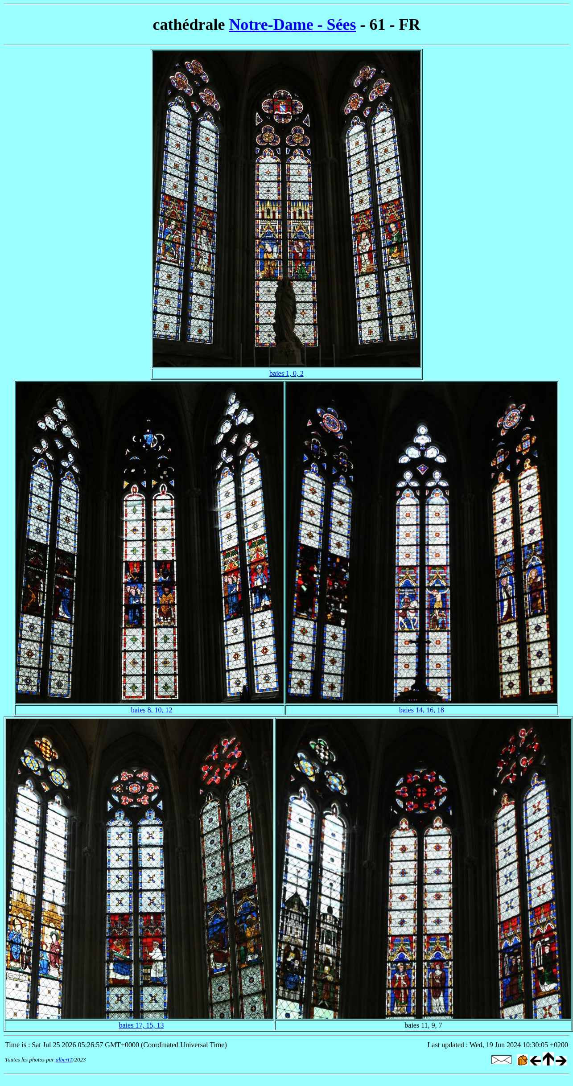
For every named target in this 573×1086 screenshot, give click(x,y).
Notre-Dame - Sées (292, 24)
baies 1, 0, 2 (286, 373)
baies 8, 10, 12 (152, 710)
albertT (64, 1059)
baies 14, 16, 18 (421, 710)
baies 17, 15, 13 (141, 1025)
